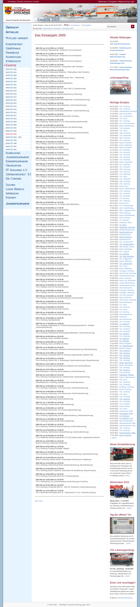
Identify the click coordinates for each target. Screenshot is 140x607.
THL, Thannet (124, 252)
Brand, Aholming (125, 278)
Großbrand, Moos (125, 223)
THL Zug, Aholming (126, 295)
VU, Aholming (124, 198)
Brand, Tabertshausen (127, 189)
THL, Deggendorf (125, 259)
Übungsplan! (86, 25)
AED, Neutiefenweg (126, 208)
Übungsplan (112, 2)
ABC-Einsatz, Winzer (126, 247)
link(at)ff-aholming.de (125, 598)
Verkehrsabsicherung (127, 230)
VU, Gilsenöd (124, 220)
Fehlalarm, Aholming (126, 387)
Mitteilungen (102, 2)
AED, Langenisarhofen (127, 210)
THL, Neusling (124, 404)
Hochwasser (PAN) (126, 411)
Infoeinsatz (123, 317)
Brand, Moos (123, 186)
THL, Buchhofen (125, 135)
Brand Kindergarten (126, 421)
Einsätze (58, 28)
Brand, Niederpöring (126, 126)
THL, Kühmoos (124, 167)
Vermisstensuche (125, 319)
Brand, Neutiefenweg (126, 215)
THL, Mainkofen (125, 179)
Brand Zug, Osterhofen (127, 281)
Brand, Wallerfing (125, 145)
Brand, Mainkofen (125, 249)
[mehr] (127, 476)
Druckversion (75, 25)
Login (132, 2)
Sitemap (20, 2)
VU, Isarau (123, 305)
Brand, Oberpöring (126, 365)
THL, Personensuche (127, 123)
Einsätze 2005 (68, 28)
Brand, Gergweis (125, 343)
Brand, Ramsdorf (125, 114)
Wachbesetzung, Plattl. (127, 423)
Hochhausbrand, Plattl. (127, 426)
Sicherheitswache (125, 288)
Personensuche (124, 235)
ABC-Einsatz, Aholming (127, 273)
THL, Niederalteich (126, 116)
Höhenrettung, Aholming (128, 111)
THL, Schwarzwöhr (126, 242)
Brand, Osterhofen (125, 162)
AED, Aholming (124, 133)
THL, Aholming (124, 106)
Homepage (12, 2)
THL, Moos (123, 119)
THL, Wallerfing (124, 174)
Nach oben (39, 501)
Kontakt (36, 2)
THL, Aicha (123, 266)
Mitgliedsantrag (123, 2)
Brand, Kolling (124, 406)
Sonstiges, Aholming (126, 271)
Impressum (28, 2)
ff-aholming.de (48, 28)
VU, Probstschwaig (126, 206)
